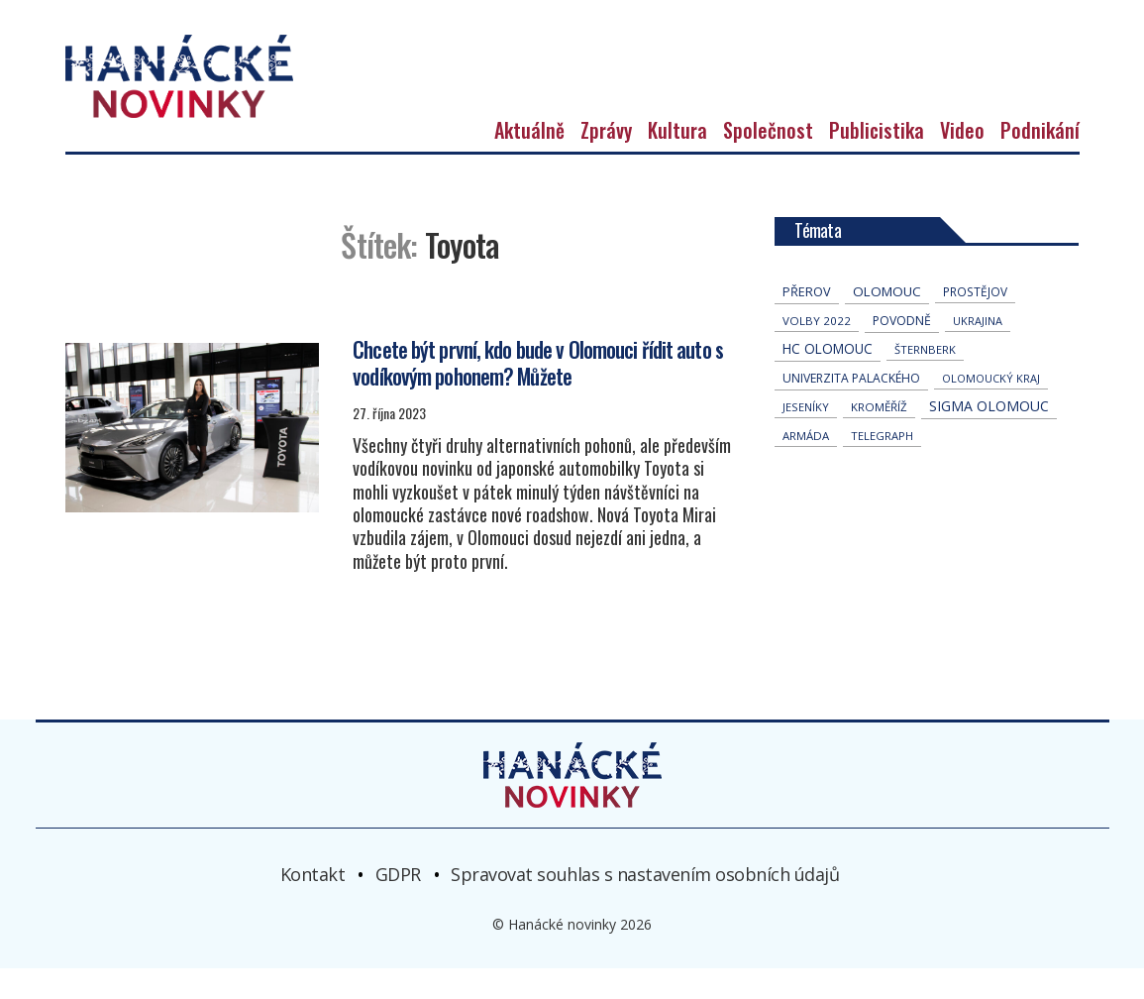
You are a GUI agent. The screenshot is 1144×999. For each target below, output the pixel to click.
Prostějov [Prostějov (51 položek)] (975, 322)
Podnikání (1040, 160)
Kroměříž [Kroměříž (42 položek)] (879, 437)
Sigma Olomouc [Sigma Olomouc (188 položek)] (989, 436)
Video (962, 160)
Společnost (768, 160)
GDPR (398, 904)
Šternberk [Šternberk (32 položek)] (925, 380)
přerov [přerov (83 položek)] (806, 322)
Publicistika (876, 160)
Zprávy (606, 160)
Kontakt (313, 904)
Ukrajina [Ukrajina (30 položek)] (977, 351)
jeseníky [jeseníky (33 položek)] (805, 437)
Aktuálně (529, 160)
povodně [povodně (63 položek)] (902, 351)
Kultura (677, 160)
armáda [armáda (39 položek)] (805, 466)
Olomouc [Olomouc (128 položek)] (887, 322)
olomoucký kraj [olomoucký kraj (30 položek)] (991, 408)
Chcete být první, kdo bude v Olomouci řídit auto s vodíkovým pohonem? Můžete (537, 392)
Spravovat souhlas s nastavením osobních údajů (645, 904)
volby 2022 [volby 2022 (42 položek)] (816, 351)
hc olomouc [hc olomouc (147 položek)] (827, 379)
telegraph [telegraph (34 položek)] (882, 466)
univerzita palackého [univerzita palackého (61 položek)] (851, 408)
